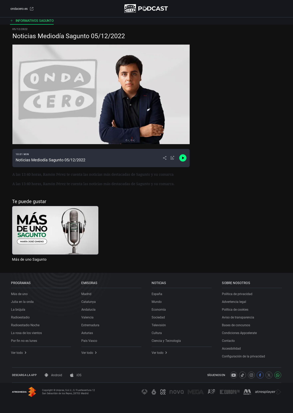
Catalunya (89, 301)
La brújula (19, 309)
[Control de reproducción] (182, 158)
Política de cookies (236, 309)
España (158, 293)
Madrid (87, 293)
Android (53, 375)
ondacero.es (21, 8)
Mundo (158, 301)
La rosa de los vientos (27, 332)
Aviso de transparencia (239, 316)
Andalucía (89, 309)
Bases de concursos (237, 324)
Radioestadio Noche (26, 324)
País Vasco (90, 340)
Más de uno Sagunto (29, 259)
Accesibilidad (232, 348)
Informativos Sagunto (32, 21)
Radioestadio (21, 316)
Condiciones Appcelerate (240, 332)
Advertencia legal (235, 301)
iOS (76, 375)
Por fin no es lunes (25, 340)
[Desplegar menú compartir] (165, 158)
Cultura (158, 332)
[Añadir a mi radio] (172, 158)
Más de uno (20, 293)
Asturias (88, 332)
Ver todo (19, 352)
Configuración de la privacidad (244, 355)
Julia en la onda (23, 301)
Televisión (160, 324)
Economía (160, 309)
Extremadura (91, 324)
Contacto (229, 340)
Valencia (88, 316)
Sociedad (159, 316)
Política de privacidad (238, 293)
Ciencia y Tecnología (167, 340)
